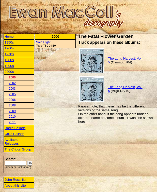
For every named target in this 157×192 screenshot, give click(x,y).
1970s (9, 54)
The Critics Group (18, 149)
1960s (9, 48)
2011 (12, 122)
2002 (12, 83)
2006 (12, 100)
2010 (12, 116)
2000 (12, 77)
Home (9, 36)
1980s (9, 60)
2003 (12, 88)
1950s (9, 42)
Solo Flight (43, 42)
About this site (15, 185)
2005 (12, 94)
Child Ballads (14, 134)
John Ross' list (15, 180)
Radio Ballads (15, 128)
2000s (9, 72)
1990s (9, 66)
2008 (12, 105)
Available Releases (12, 141)
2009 (12, 111)
